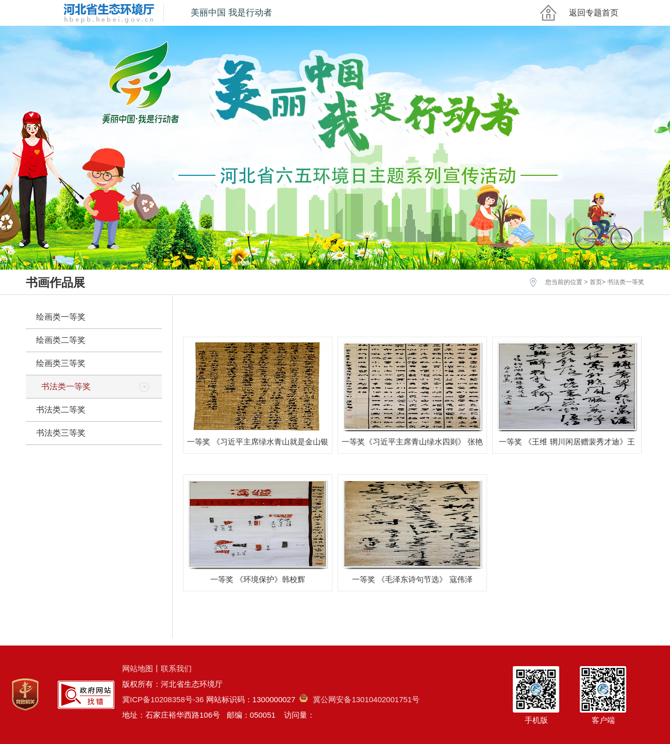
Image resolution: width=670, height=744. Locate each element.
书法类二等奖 (61, 409)
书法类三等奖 (61, 432)
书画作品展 (55, 282)
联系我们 (176, 668)
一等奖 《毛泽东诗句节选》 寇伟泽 (412, 579)
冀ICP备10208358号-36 (163, 699)
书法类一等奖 (625, 282)
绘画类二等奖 (61, 340)
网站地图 (137, 668)
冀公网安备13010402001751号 (359, 699)
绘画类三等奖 (61, 363)
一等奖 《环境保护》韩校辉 (257, 579)
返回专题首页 (593, 12)
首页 (596, 282)
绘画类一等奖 (61, 316)
